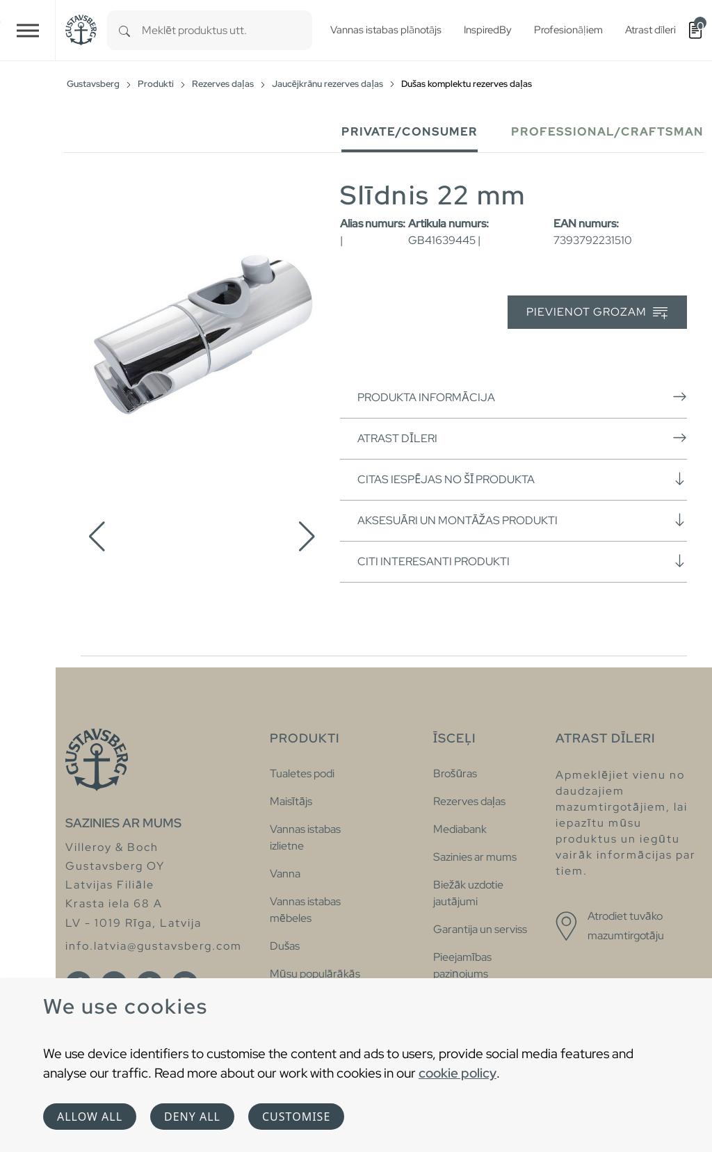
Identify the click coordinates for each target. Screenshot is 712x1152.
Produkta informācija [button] (522, 397)
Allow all (89, 1116)
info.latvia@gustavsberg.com (153, 946)
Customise (296, 1116)
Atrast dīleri (522, 438)
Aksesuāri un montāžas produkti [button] (522, 520)
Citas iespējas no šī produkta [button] (522, 479)
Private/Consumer (409, 131)
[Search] (124, 30)
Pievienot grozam (597, 313)
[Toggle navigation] (28, 30)
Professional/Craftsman (607, 131)
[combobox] (227, 30)
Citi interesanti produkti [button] (522, 561)
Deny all (192, 1116)
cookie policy (457, 1073)
